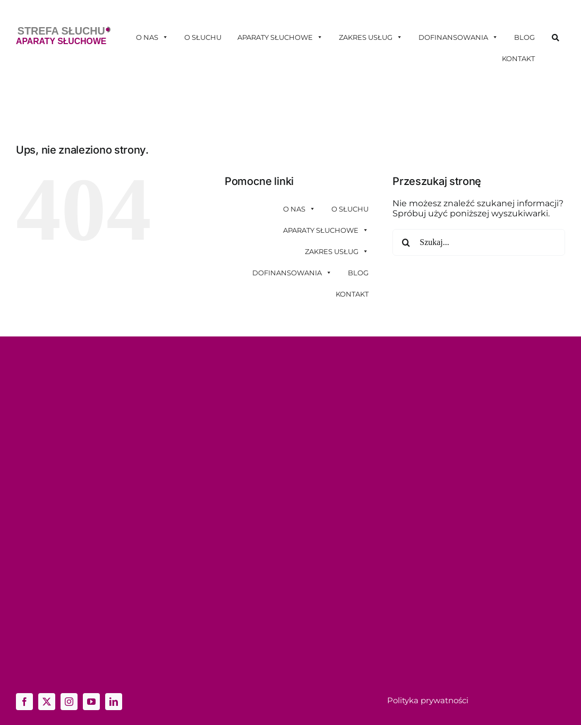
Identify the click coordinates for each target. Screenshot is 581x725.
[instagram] (69, 701)
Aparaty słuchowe (280, 37)
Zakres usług (371, 37)
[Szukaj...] (478, 242)
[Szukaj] (405, 242)
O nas (152, 37)
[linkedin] (113, 701)
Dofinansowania (458, 37)
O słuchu (202, 37)
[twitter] (46, 701)
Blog (524, 37)
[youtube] (91, 701)
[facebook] (24, 701)
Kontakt (518, 58)
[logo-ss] (63, 30)
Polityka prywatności (427, 700)
